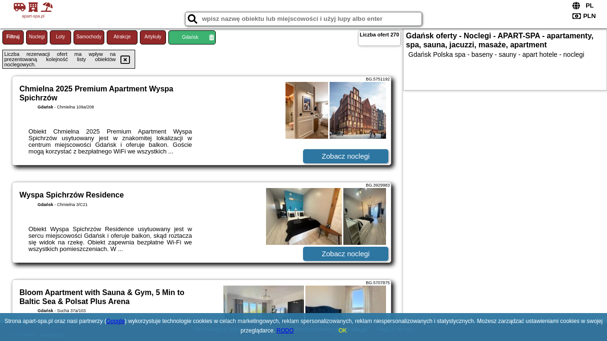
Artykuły (153, 36)
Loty (60, 36)
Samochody (88, 36)
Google (115, 321)
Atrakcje (121, 36)
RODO (285, 330)
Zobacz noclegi (346, 156)
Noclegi (37, 36)
